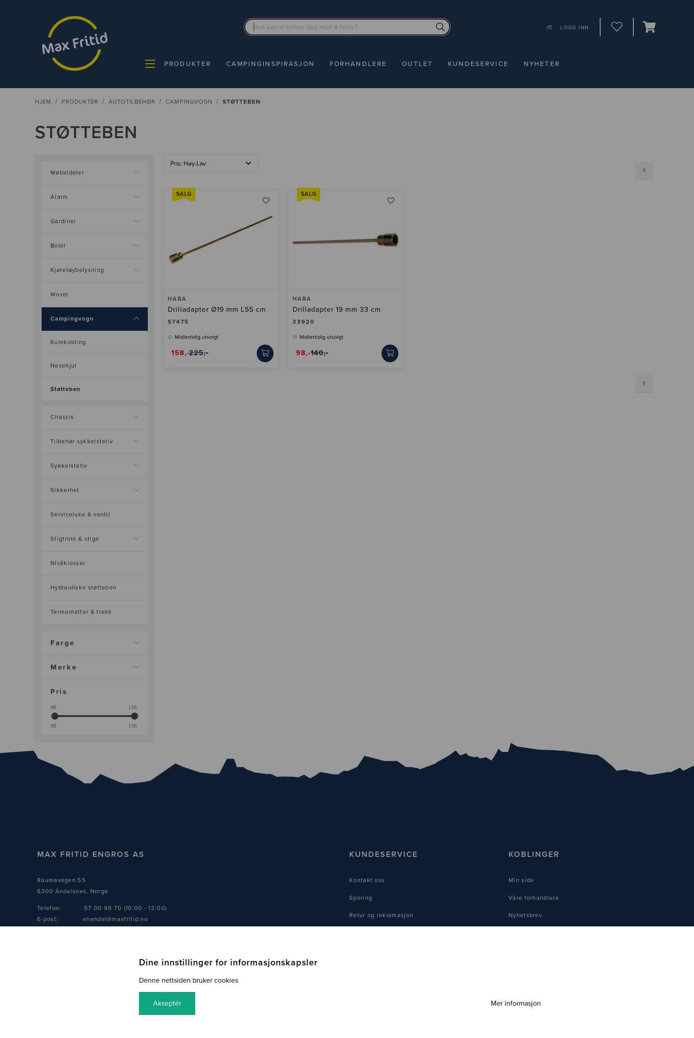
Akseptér (167, 1003)
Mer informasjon (516, 1003)
